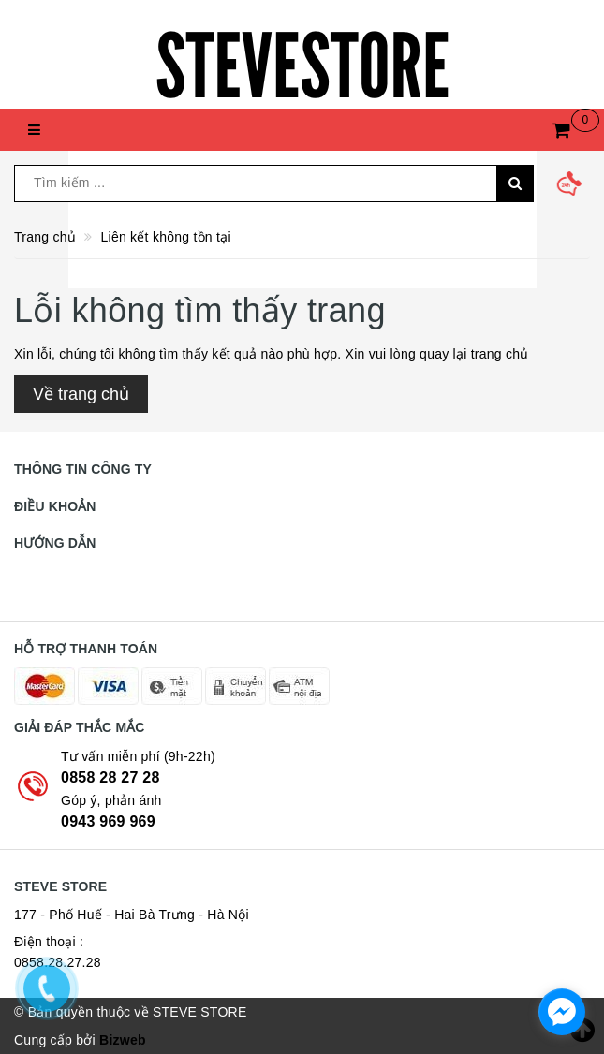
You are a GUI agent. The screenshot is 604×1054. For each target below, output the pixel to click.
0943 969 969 (108, 821)
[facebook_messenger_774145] (561, 1011)
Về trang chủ (81, 394)
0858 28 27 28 (110, 777)
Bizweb (122, 1039)
